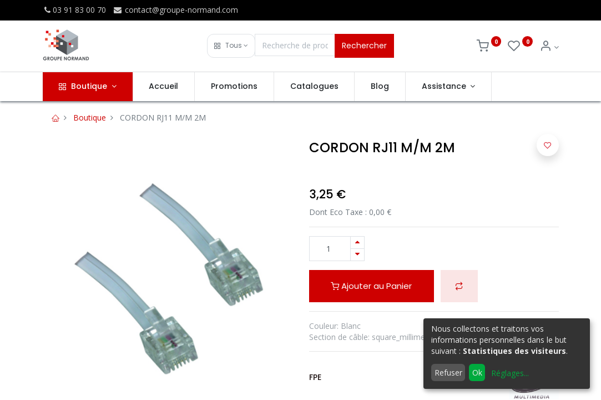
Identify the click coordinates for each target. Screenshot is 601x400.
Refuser (448, 372)
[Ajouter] (357, 242)
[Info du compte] (549, 47)
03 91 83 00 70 (74, 9)
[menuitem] (164, 86)
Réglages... (510, 373)
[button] (231, 46)
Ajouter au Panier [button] (371, 286)
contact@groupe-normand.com (175, 9)
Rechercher (364, 45)
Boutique (89, 117)
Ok (477, 372)
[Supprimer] (357, 255)
